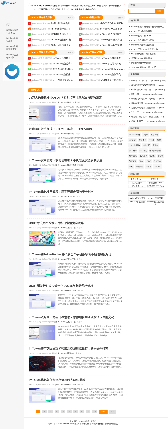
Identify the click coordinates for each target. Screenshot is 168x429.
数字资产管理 (155, 151)
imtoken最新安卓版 (12, 39)
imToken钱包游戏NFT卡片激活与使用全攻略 (51, 63)
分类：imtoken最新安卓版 (65, 134)
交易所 (152, 156)
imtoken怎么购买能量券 (141, 31)
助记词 (145, 135)
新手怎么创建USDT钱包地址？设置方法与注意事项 (51, 69)
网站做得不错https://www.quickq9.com (148, 103)
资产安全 (133, 161)
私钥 (131, 166)
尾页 (112, 412)
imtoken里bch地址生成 (141, 63)
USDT (148, 161)
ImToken (157, 166)
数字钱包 (133, 156)
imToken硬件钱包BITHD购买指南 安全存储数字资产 (102, 34)
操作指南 (139, 166)
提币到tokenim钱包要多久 (142, 58)
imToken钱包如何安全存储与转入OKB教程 (51, 39)
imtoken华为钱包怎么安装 (142, 40)
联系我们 (94, 421)
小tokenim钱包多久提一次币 (143, 67)
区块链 (155, 145)
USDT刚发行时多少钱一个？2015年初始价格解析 (51, 34)
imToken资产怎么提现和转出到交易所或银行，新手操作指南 (102, 29)
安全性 (160, 156)
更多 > (70, 18)
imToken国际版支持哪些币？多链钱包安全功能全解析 (102, 45)
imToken (132, 140)
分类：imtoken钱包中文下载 (66, 102)
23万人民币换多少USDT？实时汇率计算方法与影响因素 (51, 23)
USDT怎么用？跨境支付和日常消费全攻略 (102, 63)
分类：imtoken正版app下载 (66, 196)
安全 (141, 161)
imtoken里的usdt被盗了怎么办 (144, 49)
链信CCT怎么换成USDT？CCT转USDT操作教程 (102, 23)
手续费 (152, 140)
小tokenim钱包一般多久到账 (143, 54)
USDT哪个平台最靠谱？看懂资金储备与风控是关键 (102, 80)
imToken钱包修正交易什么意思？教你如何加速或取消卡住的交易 (102, 74)
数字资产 (133, 151)
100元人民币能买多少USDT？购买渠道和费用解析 (51, 45)
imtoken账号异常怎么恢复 (142, 45)
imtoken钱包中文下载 (12, 31)
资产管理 (143, 156)
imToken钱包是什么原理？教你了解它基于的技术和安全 (51, 58)
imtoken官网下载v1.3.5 (141, 36)
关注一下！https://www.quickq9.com (147, 112)
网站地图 (73, 421)
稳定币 (148, 166)
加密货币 (146, 145)
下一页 (103, 412)
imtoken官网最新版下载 (12, 47)
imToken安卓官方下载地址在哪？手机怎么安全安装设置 (51, 29)
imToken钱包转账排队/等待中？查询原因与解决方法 (51, 74)
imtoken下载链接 (137, 202)
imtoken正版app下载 (12, 56)
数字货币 (142, 140)
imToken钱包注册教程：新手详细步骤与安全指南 (102, 58)
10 (95, 411)
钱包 (159, 140)
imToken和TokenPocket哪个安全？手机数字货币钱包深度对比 (102, 69)
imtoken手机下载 (155, 198)
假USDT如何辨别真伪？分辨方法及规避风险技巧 (102, 39)
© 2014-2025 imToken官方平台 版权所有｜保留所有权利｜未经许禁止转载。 (88, 424)
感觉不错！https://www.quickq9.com (147, 94)
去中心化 (143, 151)
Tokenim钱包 (134, 145)
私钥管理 (154, 135)
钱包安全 (157, 161)
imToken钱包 (134, 135)
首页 (8, 24)
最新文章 (51, 424)
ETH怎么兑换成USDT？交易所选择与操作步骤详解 (51, 80)
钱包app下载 (84, 421)
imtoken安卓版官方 (137, 198)
